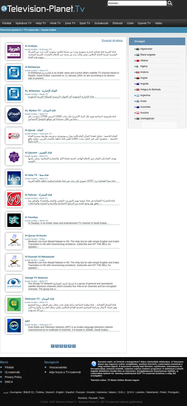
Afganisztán (144, 48)
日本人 (121, 392)
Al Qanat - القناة (34, 130)
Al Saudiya (31, 217)
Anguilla (142, 83)
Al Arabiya (31, 45)
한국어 (130, 392)
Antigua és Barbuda (148, 89)
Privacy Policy (13, 377)
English (60, 392)
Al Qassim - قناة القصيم (38, 152)
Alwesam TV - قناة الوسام (39, 298)
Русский (93, 398)
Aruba (141, 100)
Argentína (143, 94)
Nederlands (152, 392)
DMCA (9, 381)
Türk (101, 398)
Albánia (142, 60)
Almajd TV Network (36, 277)
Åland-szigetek (146, 54)
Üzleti (130, 23)
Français (80, 392)
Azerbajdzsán (145, 118)
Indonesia (102, 392)
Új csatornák (12, 372)
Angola (141, 77)
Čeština (40, 392)
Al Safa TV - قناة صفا (36, 175)
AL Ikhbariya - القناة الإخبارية (41, 90)
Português (173, 392)
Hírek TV (55, 23)
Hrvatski (91, 392)
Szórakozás (101, 23)
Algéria (141, 65)
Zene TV (70, 23)
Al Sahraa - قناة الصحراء (38, 194)
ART (27, 321)
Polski (163, 392)
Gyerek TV (144, 23)
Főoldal (6, 23)
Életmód (117, 23)
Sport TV (84, 23)
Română (82, 398)
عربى (5, 392)
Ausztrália (143, 106)
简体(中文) (28, 392)
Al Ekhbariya (32, 67)
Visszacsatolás (58, 367)
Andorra (142, 71)
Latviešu (140, 392)
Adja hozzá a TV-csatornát (65, 372)
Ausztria (142, 112)
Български (16, 392)
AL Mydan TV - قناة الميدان (40, 110)
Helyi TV (41, 23)
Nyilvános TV (23, 23)
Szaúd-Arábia (31, 49)
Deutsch (50, 392)
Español (70, 392)
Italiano (112, 392)
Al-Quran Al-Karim (36, 235)
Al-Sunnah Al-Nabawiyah (39, 256)
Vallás (158, 23)
